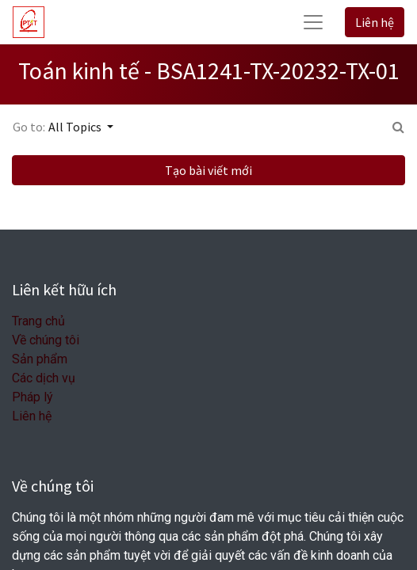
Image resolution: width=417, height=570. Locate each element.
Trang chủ (38, 321)
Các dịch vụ (43, 378)
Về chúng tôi (45, 340)
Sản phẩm (39, 359)
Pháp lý (32, 397)
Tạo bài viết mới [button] (208, 170)
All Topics (76, 127)
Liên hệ (374, 22)
